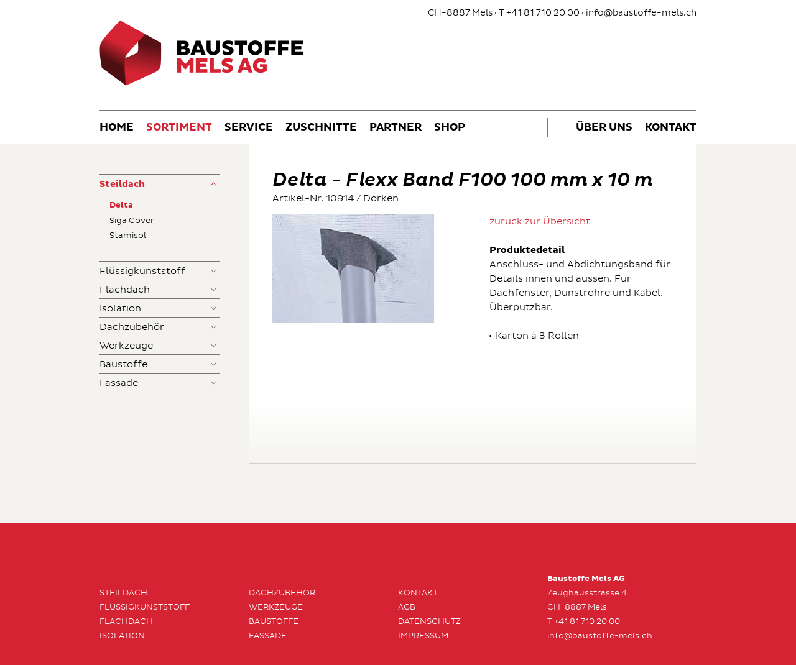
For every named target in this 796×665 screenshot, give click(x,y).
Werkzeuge (126, 346)
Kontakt (670, 127)
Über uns (604, 127)
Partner (395, 127)
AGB (406, 607)
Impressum (423, 636)
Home (117, 127)
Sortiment (179, 127)
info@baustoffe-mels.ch (641, 12)
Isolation (120, 308)
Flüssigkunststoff (142, 271)
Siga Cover (131, 221)
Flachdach (125, 290)
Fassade (119, 383)
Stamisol (127, 236)
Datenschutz (429, 621)
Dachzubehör (132, 327)
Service (248, 127)
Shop (449, 127)
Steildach (122, 184)
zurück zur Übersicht (539, 221)
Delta (121, 205)
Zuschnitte (321, 127)
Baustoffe (123, 364)
